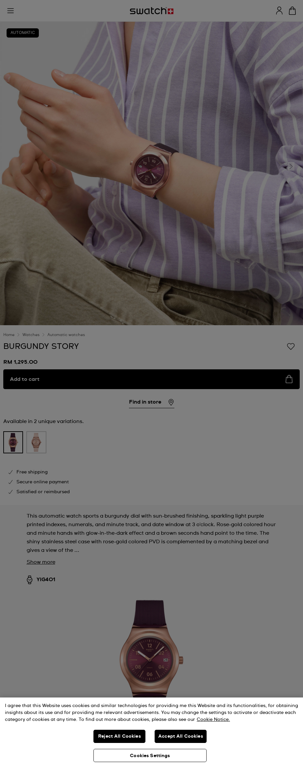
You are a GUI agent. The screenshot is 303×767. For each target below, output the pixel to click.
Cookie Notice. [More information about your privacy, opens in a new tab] (213, 719)
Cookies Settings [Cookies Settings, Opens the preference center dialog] (150, 755)
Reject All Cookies (119, 736)
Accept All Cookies (180, 736)
